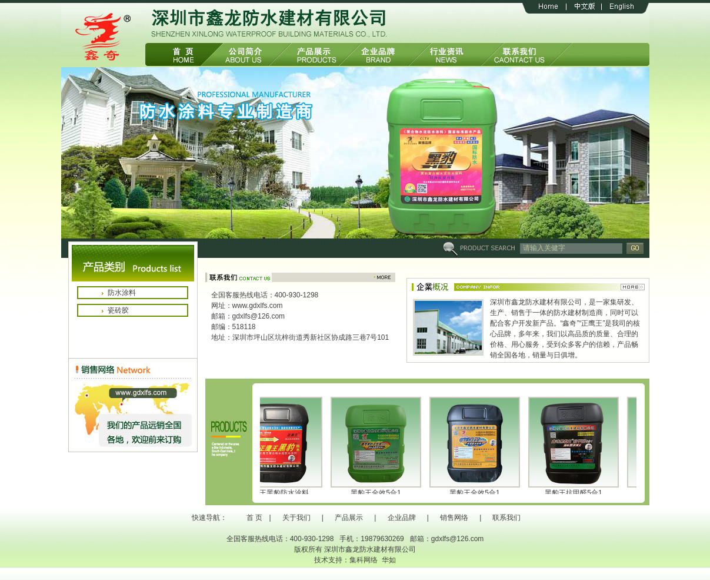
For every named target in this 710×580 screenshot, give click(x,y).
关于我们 (296, 517)
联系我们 (506, 517)
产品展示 (349, 517)
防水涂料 (122, 293)
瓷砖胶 (118, 310)
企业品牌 (402, 517)
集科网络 (363, 560)
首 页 (254, 517)
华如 (389, 560)
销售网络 (454, 517)
